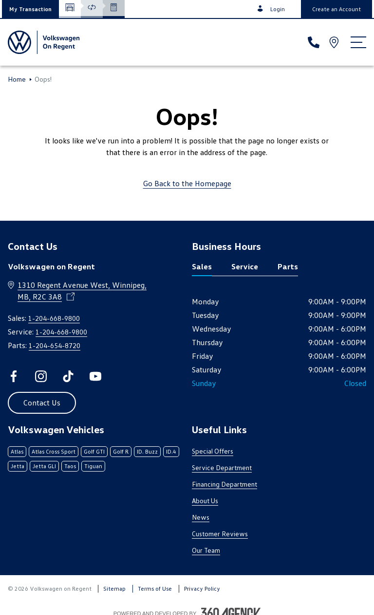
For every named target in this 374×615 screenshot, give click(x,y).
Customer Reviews (220, 533)
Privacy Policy (202, 588)
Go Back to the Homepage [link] (187, 183)
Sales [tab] (202, 266)
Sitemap (114, 588)
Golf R (121, 451)
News (200, 517)
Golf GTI (94, 451)
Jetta (17, 466)
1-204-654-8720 (54, 345)
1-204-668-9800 (54, 318)
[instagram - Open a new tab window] (41, 376)
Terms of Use (155, 588)
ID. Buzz (147, 451)
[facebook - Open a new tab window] (13, 376)
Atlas (17, 451)
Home (17, 79)
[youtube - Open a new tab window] (95, 376)
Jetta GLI (44, 466)
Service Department (222, 467)
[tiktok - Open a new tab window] (68, 376)
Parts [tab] (288, 266)
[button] (30, 9)
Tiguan (93, 466)
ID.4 (171, 451)
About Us (205, 500)
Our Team (206, 550)
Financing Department (224, 484)
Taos (70, 466)
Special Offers (212, 451)
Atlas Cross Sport (53, 451)
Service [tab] (244, 266)
